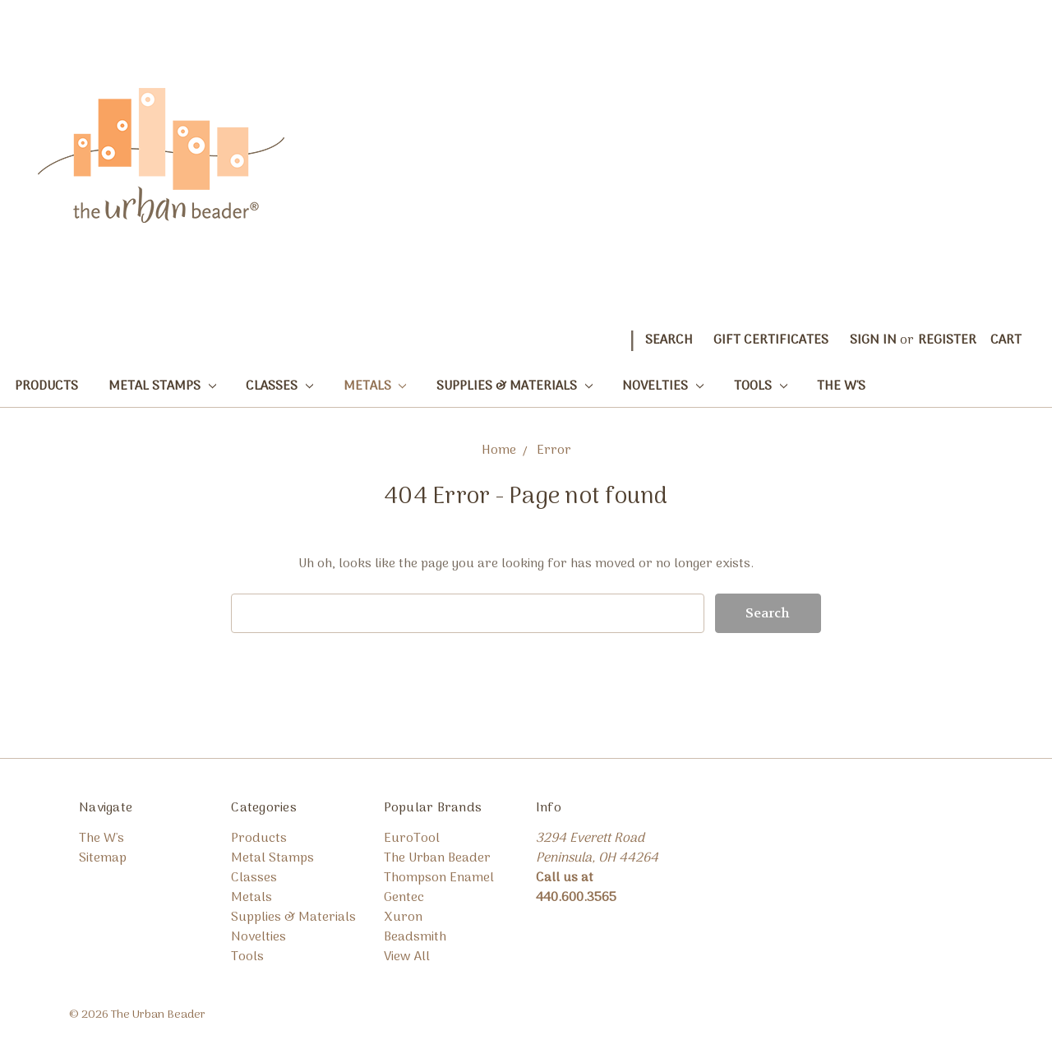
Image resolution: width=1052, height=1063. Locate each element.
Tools (760, 386)
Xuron (403, 917)
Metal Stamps (162, 386)
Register (947, 340)
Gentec (404, 897)
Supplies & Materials (514, 386)
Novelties (663, 386)
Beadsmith (415, 937)
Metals (375, 386)
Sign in (873, 340)
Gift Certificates (770, 340)
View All (407, 957)
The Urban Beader (437, 858)
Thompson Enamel (439, 878)
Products (46, 386)
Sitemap (103, 858)
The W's (841, 386)
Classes (279, 386)
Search (669, 340)
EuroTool (412, 838)
